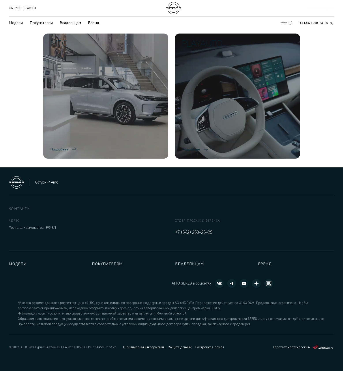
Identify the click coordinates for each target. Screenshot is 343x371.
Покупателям (41, 23)
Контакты (280, 23)
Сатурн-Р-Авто (22, 8)
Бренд (93, 23)
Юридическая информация (143, 347)
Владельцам (70, 23)
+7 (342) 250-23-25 (317, 23)
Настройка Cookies (209, 347)
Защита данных (179, 347)
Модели (18, 264)
